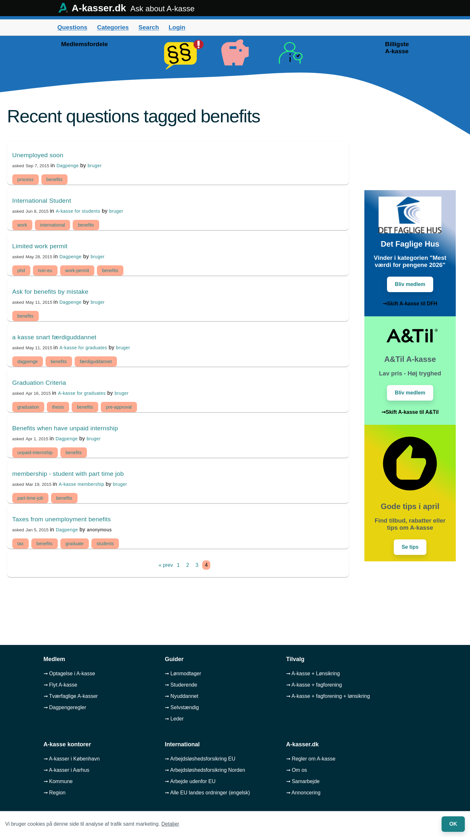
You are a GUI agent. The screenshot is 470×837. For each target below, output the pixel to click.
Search (149, 27)
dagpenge (27, 361)
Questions (72, 27)
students (105, 543)
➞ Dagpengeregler (65, 707)
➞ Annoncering (303, 792)
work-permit (77, 270)
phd (21, 270)
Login (177, 27)
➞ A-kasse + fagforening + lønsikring (328, 696)
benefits (55, 179)
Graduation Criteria (39, 382)
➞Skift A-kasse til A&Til (410, 412)
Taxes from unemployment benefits (61, 519)
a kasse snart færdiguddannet (54, 337)
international (52, 225)
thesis (58, 407)
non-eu (45, 270)
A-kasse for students (78, 211)
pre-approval (119, 407)
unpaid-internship (35, 452)
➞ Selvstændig (182, 707)
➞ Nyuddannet (181, 696)
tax (20, 543)
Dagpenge (68, 165)
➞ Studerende (181, 685)
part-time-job (30, 498)
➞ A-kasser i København (72, 758)
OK (453, 824)
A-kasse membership (81, 484)
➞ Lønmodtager (183, 673)
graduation (28, 407)
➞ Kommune (58, 781)
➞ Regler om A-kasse (311, 758)
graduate (75, 543)
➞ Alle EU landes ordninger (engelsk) (207, 792)
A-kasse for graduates (83, 347)
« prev (166, 565)
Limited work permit (40, 246)
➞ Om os (296, 770)
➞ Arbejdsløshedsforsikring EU (200, 758)
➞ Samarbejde (303, 781)
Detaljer (170, 824)
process (25, 179)
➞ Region (55, 792)
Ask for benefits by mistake (50, 291)
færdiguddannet (96, 361)
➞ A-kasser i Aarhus (66, 770)
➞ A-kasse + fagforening (314, 685)
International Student (41, 200)
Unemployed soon (37, 155)
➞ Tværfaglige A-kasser (71, 696)
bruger (94, 165)
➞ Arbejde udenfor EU (190, 781)
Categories (113, 27)
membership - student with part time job (68, 473)
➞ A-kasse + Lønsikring (313, 673)
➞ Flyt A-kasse (61, 685)
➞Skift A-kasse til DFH (410, 303)
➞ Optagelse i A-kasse (69, 673)
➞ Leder (174, 718)
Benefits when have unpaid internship (65, 428)
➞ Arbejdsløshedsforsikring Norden (205, 770)
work (22, 225)
